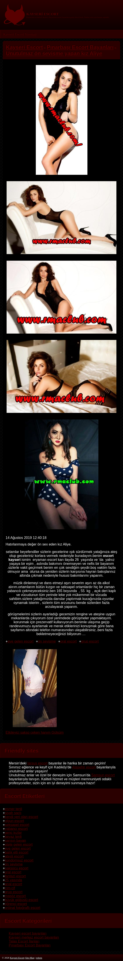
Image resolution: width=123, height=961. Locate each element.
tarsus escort (37, 763)
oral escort (68, 641)
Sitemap (30, 34)
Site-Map (29, 957)
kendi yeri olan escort (21, 817)
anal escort (13, 884)
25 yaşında (13, 880)
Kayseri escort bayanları (28, 933)
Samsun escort (103, 775)
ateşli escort (14, 856)
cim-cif (10, 888)
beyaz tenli (13, 836)
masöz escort (15, 896)
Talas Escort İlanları (24, 941)
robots (39, 957)
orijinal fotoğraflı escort (22, 908)
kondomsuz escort (19, 860)
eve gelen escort (20, 641)
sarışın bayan (15, 840)
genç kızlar (13, 833)
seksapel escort (17, 825)
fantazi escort (15, 876)
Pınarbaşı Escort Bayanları (30, 945)
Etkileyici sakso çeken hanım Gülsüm (35, 730)
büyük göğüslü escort (21, 900)
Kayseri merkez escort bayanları (34, 937)
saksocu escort (16, 868)
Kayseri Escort (13, 34)
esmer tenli (13, 809)
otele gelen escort (19, 844)
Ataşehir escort (84, 767)
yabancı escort (16, 829)
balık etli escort (16, 852)
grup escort (90, 641)
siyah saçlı (13, 813)
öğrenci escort (16, 904)
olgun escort (14, 821)
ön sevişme (47, 641)
